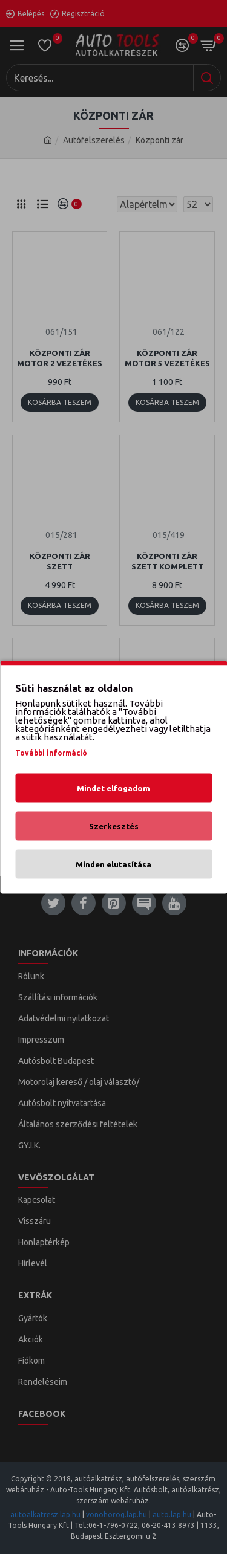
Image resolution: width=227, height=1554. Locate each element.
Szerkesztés (114, 825)
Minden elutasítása (113, 864)
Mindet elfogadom (113, 787)
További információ (51, 752)
